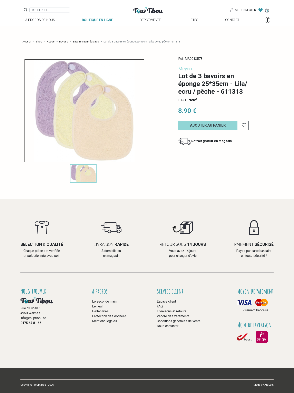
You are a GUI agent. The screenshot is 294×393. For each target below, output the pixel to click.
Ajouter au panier (208, 125)
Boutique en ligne (97, 31)
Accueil (26, 41)
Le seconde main (104, 301)
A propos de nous (40, 31)
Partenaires (100, 311)
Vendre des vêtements (173, 316)
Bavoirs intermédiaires (86, 41)
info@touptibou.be (33, 318)
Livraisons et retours (171, 311)
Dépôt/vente (150, 31)
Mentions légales (104, 321)
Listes (193, 31)
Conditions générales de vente (178, 321)
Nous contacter (167, 326)
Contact (232, 31)
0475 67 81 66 (30, 323)
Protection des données (109, 316)
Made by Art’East (264, 384)
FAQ (160, 306)
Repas (51, 41)
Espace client (166, 301)
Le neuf (97, 306)
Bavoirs (63, 41)
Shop (39, 41)
